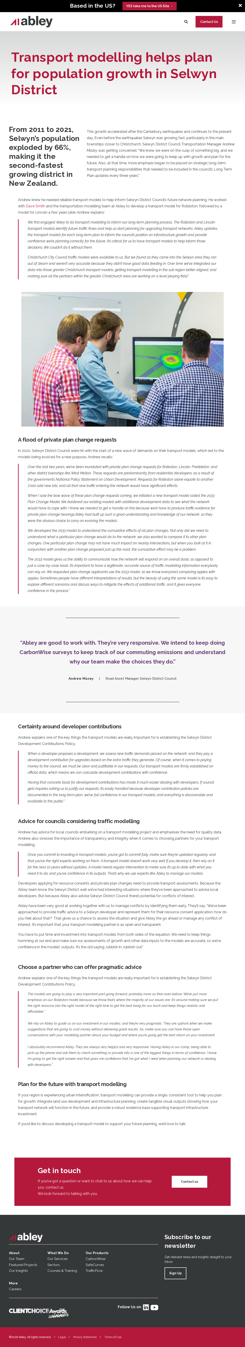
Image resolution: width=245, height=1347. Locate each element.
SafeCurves (95, 1265)
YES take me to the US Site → (149, 6)
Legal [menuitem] (62, 1337)
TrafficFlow (94, 1271)
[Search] (186, 21)
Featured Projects (23, 1265)
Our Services (57, 1259)
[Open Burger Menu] (233, 22)
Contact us (189, 1181)
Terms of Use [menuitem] (113, 1337)
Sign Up (175, 1273)
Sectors (53, 1265)
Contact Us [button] (209, 21)
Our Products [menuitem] (97, 1253)
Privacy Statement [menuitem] (85, 1337)
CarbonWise (95, 1259)
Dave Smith (36, 206)
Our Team (16, 1259)
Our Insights (19, 1271)
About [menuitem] (14, 1253)
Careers (15, 1289)
